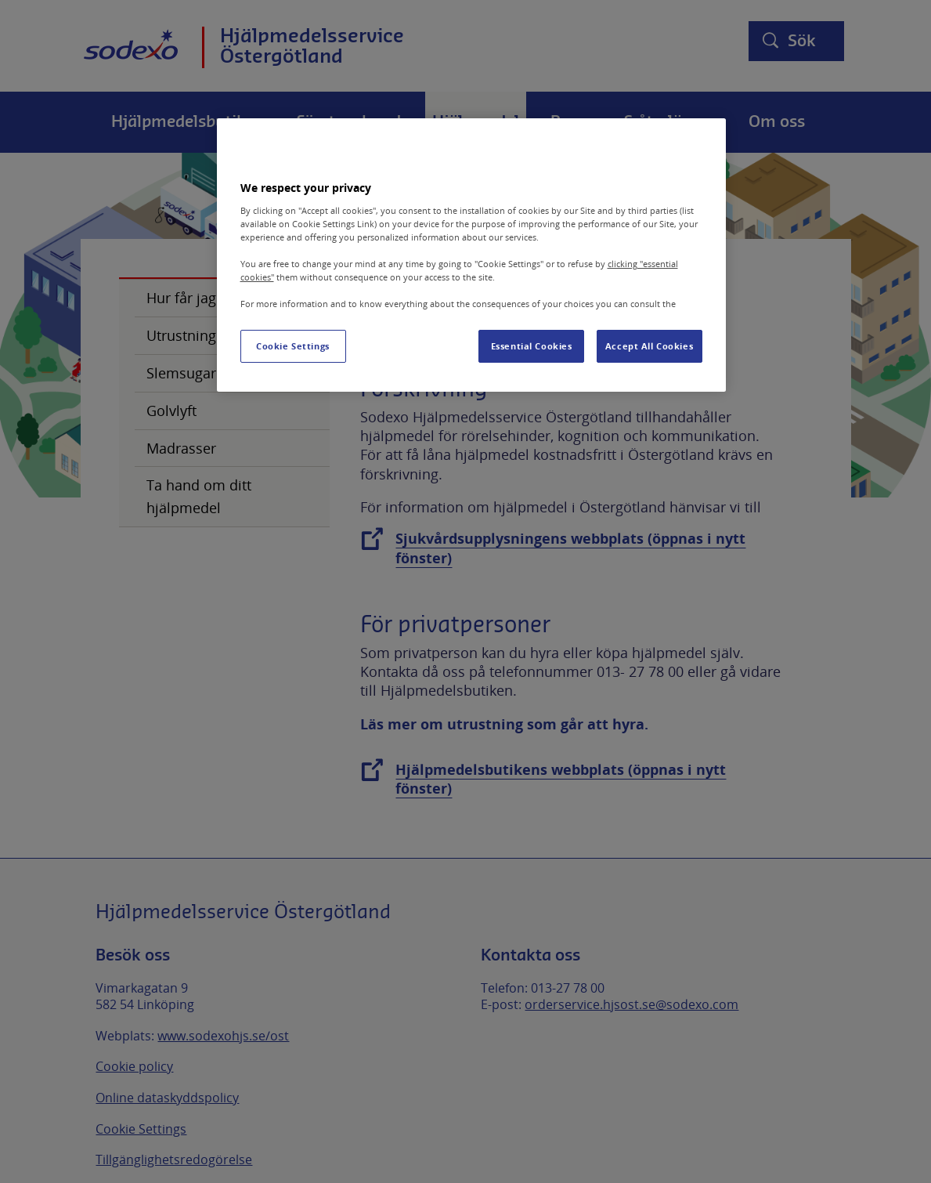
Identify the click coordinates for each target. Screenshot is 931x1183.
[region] (471, 255)
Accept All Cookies (649, 346)
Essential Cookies (531, 346)
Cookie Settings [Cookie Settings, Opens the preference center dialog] (293, 346)
